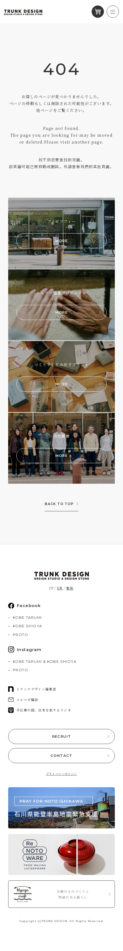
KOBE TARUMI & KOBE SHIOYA (44, 661)
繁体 (70, 588)
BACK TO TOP (59, 504)
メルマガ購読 (23, 699)
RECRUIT (61, 736)
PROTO (20, 634)
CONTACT (61, 755)
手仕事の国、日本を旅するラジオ (39, 710)
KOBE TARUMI (27, 617)
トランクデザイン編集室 (32, 689)
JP (51, 588)
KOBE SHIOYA (27, 626)
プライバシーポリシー (61, 774)
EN (60, 588)
